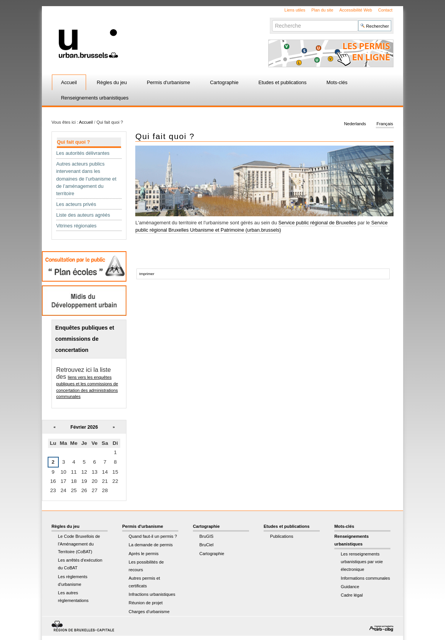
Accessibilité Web (355, 10)
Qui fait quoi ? (73, 142)
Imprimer (146, 274)
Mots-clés (337, 82)
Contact (385, 10)
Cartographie (224, 82)
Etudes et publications (282, 82)
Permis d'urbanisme (168, 82)
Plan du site (322, 10)
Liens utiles (294, 10)
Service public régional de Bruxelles (317, 222)
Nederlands (355, 123)
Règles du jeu (112, 82)
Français (385, 123)
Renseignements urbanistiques (95, 98)
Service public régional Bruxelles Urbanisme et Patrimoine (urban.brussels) (261, 226)
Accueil (69, 82)
